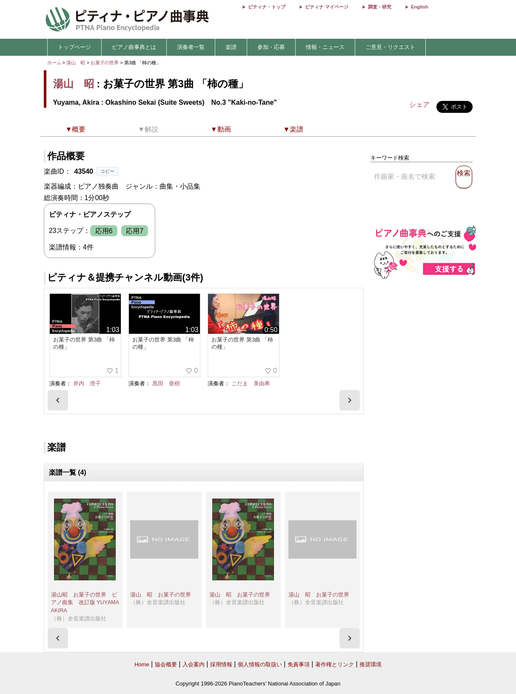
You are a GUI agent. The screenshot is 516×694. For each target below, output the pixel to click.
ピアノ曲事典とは (134, 47)
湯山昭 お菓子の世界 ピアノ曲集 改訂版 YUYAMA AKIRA (85, 602)
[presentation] (58, 400)
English (419, 6)
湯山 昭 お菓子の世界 (160, 594)
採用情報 (221, 664)
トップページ (74, 47)
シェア (419, 104)
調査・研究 (379, 6)
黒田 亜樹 (166, 383)
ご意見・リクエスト (390, 47)
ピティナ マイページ (326, 6)
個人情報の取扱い (260, 664)
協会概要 (166, 664)
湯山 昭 (75, 62)
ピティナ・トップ (266, 6)
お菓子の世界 (105, 62)
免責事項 (299, 664)
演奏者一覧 (191, 47)
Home (141, 664)
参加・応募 (271, 47)
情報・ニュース (325, 47)
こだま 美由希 (250, 383)
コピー (107, 171)
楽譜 (231, 47)
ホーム (54, 62)
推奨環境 (370, 664)
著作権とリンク (334, 664)
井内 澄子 (87, 383)
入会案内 (193, 664)
